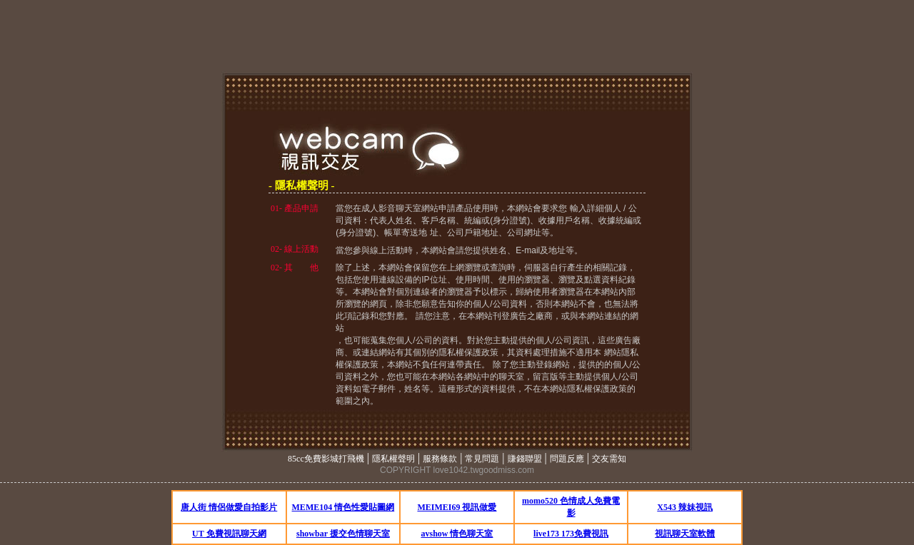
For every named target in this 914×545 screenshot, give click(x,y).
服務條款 (440, 459)
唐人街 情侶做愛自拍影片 (229, 507)
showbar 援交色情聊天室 (343, 534)
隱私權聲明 (393, 459)
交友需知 (609, 459)
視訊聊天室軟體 (685, 534)
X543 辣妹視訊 (685, 507)
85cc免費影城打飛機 (326, 459)
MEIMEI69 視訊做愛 (456, 507)
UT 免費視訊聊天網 (229, 534)
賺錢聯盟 (525, 459)
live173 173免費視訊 (570, 534)
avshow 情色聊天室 (457, 534)
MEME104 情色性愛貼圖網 (343, 507)
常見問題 (482, 459)
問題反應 (567, 459)
